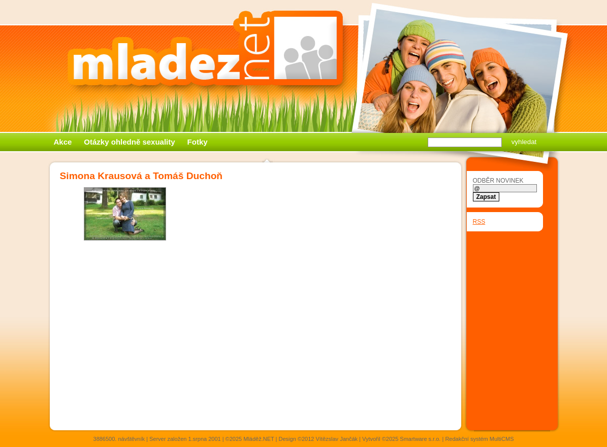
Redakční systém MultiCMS (479, 439)
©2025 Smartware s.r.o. (411, 439)
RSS (479, 221)
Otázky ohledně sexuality (129, 141)
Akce (63, 141)
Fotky (197, 141)
